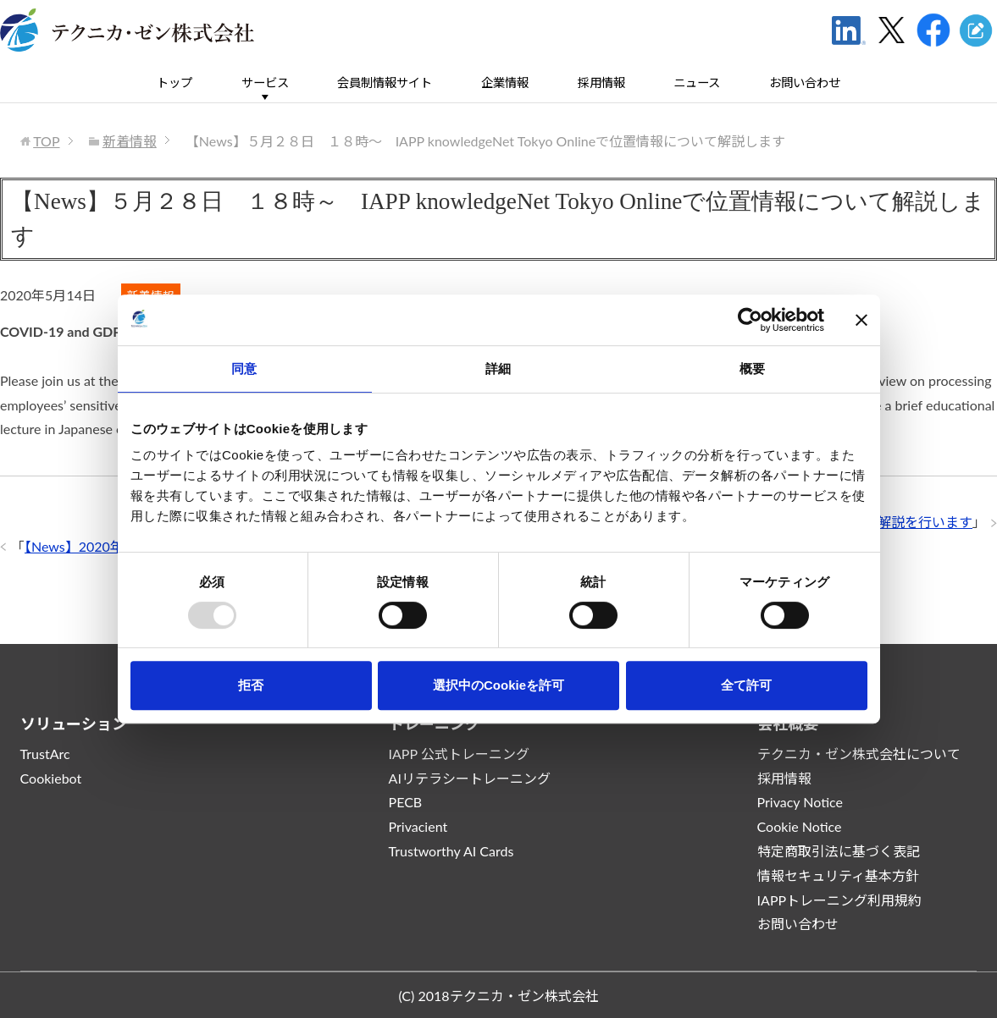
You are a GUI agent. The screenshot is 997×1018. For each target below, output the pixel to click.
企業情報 (505, 82)
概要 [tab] (752, 368)
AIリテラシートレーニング (470, 778)
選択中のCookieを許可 (498, 685)
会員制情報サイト (384, 82)
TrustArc (45, 754)
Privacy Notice (800, 802)
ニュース (696, 82)
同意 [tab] (244, 368)
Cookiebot (51, 778)
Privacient (418, 826)
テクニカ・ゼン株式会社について (859, 754)
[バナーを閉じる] (861, 320)
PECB (406, 802)
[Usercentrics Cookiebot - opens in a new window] (750, 320)
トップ (174, 82)
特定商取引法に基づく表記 (838, 851)
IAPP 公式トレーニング (459, 754)
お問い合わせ (804, 82)
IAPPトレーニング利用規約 (839, 900)
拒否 (250, 685)
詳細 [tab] (498, 368)
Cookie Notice (799, 826)
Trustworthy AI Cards (451, 851)
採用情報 (601, 82)
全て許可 (746, 685)
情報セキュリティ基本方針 (838, 875)
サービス (265, 82)
